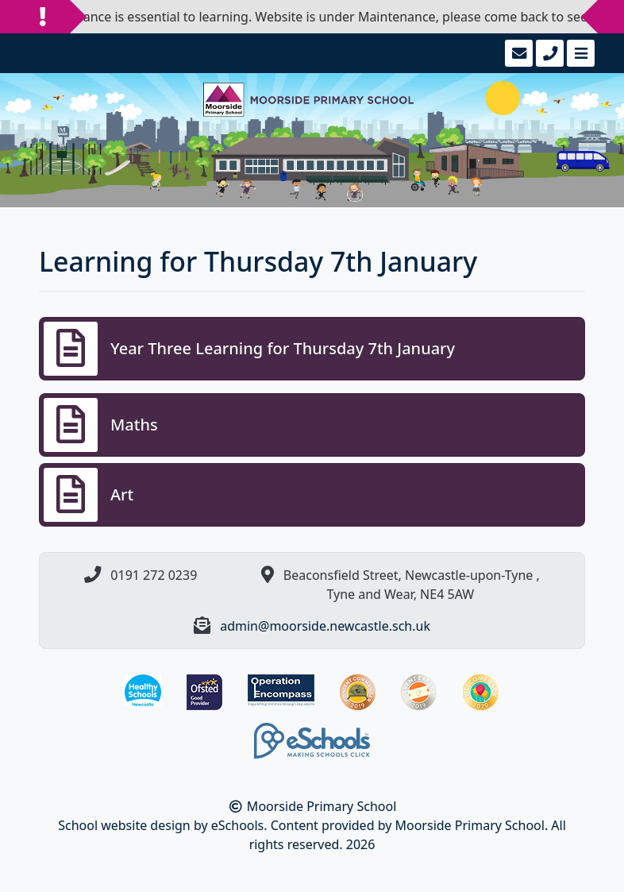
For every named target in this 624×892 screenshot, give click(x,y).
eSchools (237, 825)
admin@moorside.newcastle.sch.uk (325, 626)
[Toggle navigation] (579, 53)
